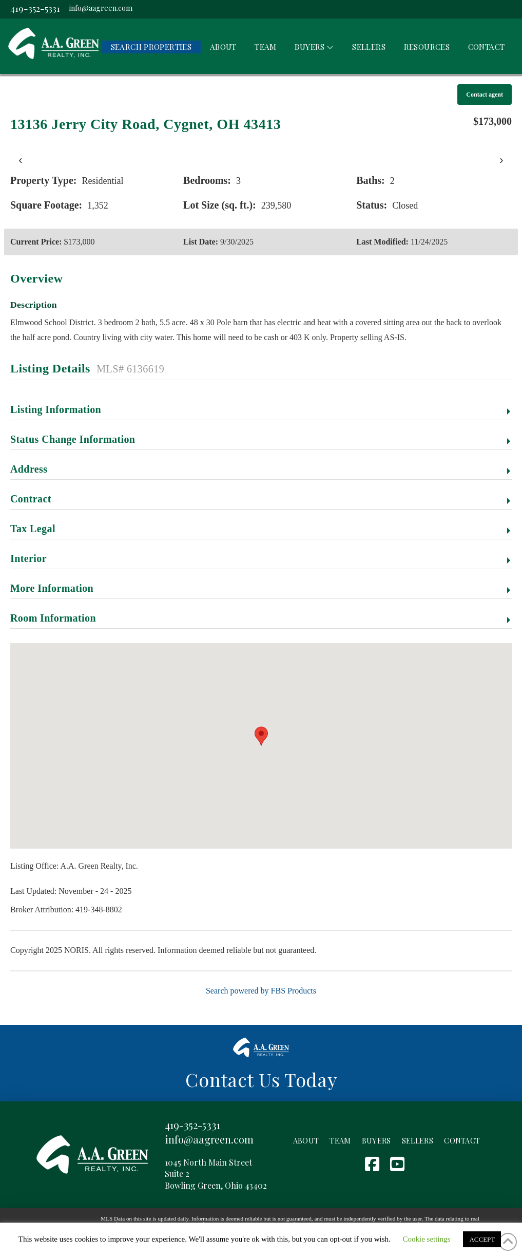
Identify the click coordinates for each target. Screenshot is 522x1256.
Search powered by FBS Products (261, 990)
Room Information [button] (53, 618)
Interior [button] (28, 558)
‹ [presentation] (20, 160)
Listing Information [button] (55, 409)
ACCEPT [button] (482, 1239)
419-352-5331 (35, 8)
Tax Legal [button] (32, 528)
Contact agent (484, 94)
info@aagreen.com (100, 8)
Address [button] (28, 469)
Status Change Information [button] (72, 439)
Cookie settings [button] (427, 1239)
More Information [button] (51, 588)
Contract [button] (30, 498)
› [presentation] (501, 160)
